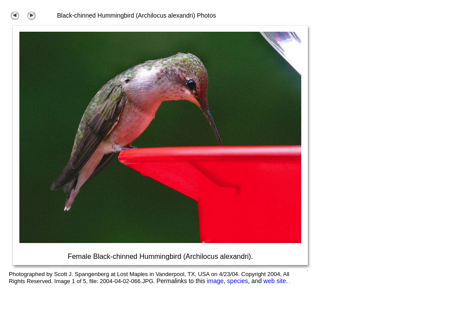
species (237, 280)
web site (274, 280)
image (215, 280)
